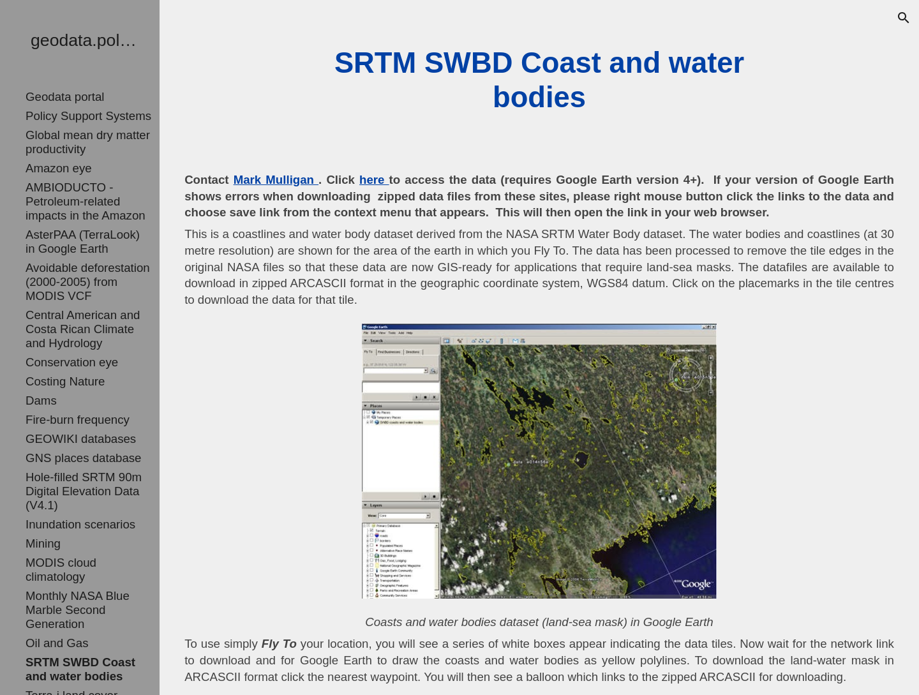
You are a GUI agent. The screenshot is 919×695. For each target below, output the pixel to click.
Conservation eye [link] (72, 362)
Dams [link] (41, 400)
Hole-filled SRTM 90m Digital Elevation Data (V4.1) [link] (84, 491)
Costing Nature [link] (65, 381)
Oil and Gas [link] (57, 643)
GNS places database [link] (84, 458)
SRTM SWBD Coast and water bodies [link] (80, 669)
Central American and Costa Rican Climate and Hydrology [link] (83, 329)
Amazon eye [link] (59, 168)
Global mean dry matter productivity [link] (88, 142)
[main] (539, 81)
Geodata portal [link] (65, 96)
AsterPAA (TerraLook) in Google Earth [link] (83, 241)
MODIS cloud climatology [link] (61, 569)
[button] (903, 18)
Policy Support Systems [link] (88, 116)
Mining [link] (43, 543)
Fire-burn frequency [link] (78, 419)
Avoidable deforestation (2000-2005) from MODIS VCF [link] (88, 282)
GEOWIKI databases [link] (81, 438)
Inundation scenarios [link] (80, 524)
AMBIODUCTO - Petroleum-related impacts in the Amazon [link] (86, 201)
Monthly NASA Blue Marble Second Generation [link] (78, 610)
